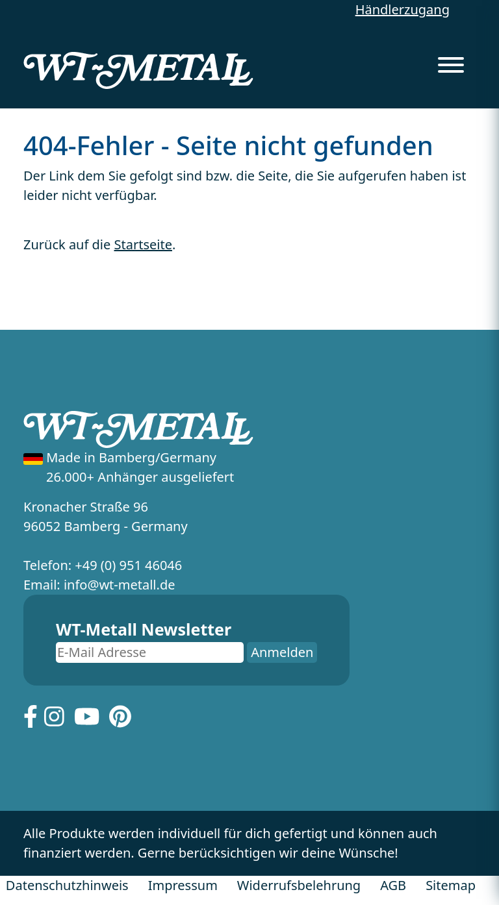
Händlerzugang (402, 9)
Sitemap (451, 885)
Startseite (143, 244)
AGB (393, 885)
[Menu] (451, 61)
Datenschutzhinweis (67, 885)
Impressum (183, 885)
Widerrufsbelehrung (299, 885)
